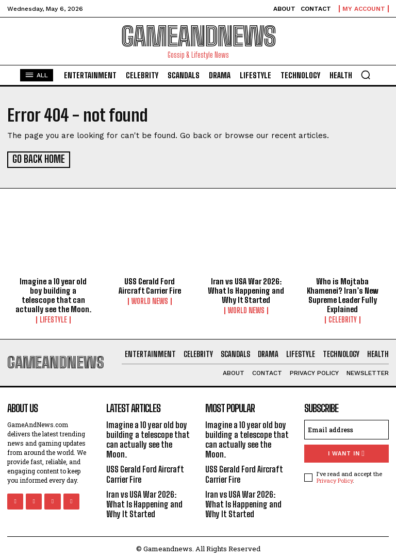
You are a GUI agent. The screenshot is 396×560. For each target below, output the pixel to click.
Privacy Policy (335, 479)
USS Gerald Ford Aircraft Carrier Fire (150, 285)
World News (149, 300)
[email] (346, 428)
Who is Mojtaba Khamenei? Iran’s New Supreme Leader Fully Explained (342, 294)
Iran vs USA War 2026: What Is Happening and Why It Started (246, 289)
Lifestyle (53, 319)
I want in (346, 452)
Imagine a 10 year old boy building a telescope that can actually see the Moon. (53, 294)
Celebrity (342, 319)
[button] (365, 74)
